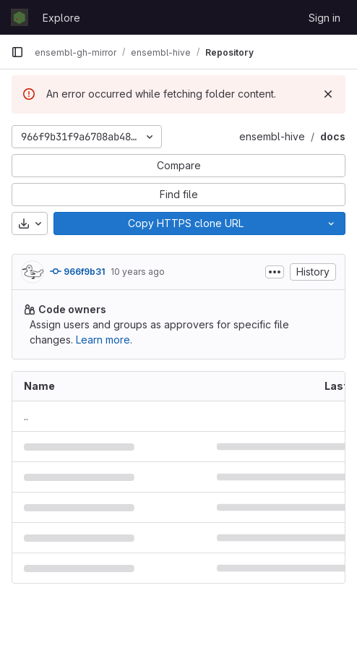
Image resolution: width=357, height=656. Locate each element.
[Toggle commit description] (274, 271)
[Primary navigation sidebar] (17, 52)
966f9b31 (77, 271)
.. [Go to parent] (26, 416)
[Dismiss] (328, 94)
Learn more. (104, 339)
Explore (61, 18)
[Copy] (185, 223)
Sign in (324, 18)
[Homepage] (19, 17)
